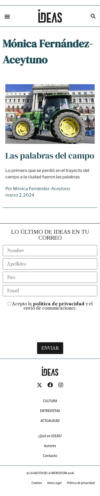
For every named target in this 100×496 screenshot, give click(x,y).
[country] (50, 284)
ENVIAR (50, 354)
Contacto (50, 462)
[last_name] (50, 270)
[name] (50, 257)
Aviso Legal (54, 489)
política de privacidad (59, 310)
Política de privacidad (81, 489)
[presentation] (50, 331)
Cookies (36, 489)
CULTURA (50, 407)
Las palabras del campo (49, 162)
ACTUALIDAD (50, 427)
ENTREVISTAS (50, 417)
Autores (50, 452)
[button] (7, 16)
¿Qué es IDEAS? (50, 442)
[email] (50, 297)
